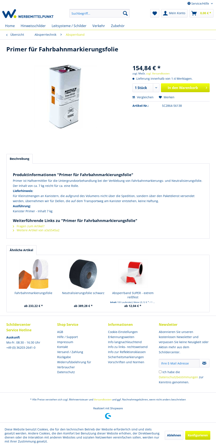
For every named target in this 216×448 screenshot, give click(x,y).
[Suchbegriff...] (99, 13)
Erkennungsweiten (121, 337)
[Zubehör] (118, 26)
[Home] (10, 26)
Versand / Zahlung (70, 352)
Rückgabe (64, 357)
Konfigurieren (198, 435)
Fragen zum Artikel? (29, 226)
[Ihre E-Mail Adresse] (179, 363)
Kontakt (62, 347)
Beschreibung (19, 159)
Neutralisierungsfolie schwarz (83, 293)
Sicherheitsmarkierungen (126, 357)
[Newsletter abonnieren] (204, 363)
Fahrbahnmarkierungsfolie (33, 293)
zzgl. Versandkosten (158, 73)
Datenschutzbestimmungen (178, 377)
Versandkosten (102, 399)
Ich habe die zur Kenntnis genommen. (181, 377)
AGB (60, 332)
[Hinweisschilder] (33, 26)
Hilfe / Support (67, 337)
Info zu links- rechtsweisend (128, 347)
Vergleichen (143, 97)
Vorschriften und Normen (126, 362)
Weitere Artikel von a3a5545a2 (36, 230)
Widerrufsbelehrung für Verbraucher (74, 364)
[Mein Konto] (174, 13)
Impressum (65, 342)
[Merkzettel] (154, 13)
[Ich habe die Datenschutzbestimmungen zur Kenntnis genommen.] (160, 371)
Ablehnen (174, 435)
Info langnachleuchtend (125, 342)
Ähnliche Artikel (21, 250)
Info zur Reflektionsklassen (127, 352)
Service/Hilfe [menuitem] (199, 3)
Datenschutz (66, 372)
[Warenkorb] (201, 13)
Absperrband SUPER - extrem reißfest (133, 295)
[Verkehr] (98, 26)
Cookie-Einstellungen (123, 332)
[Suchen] (125, 13)
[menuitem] (99, 13)
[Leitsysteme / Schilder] (69, 26)
